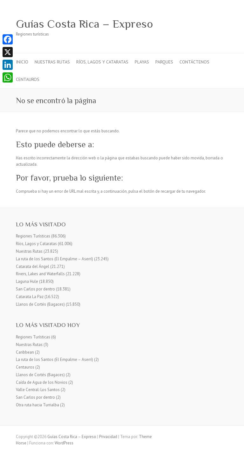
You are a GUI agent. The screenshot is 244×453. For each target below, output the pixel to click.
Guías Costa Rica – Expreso (84, 23)
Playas (142, 62)
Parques (164, 62)
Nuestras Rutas (52, 62)
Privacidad (108, 436)
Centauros (27, 79)
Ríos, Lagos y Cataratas (102, 62)
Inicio (22, 62)
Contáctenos (194, 62)
